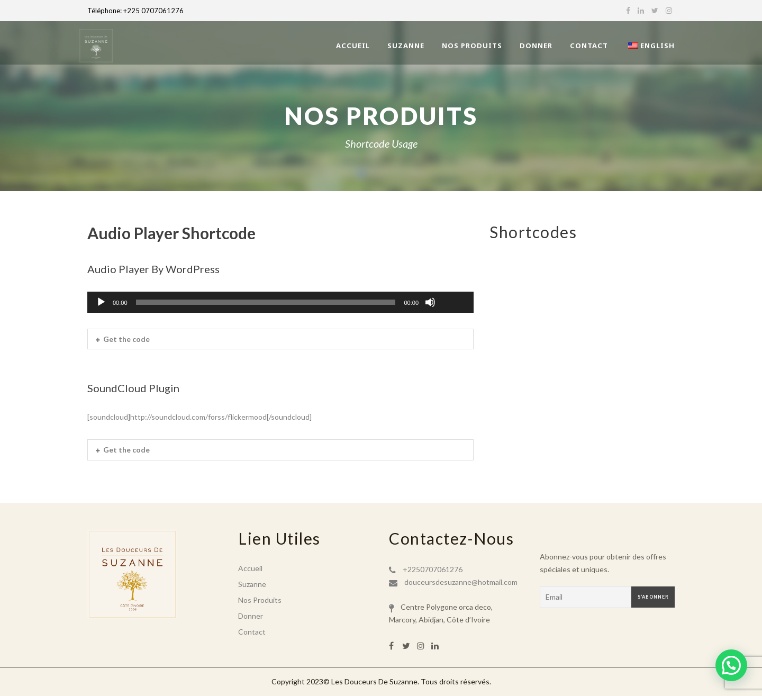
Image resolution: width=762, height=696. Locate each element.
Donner (536, 45)
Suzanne (405, 45)
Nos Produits (472, 45)
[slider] (266, 302)
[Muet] (430, 302)
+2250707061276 (432, 569)
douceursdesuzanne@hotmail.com (461, 581)
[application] (280, 302)
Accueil (353, 45)
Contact (589, 45)
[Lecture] (101, 302)
